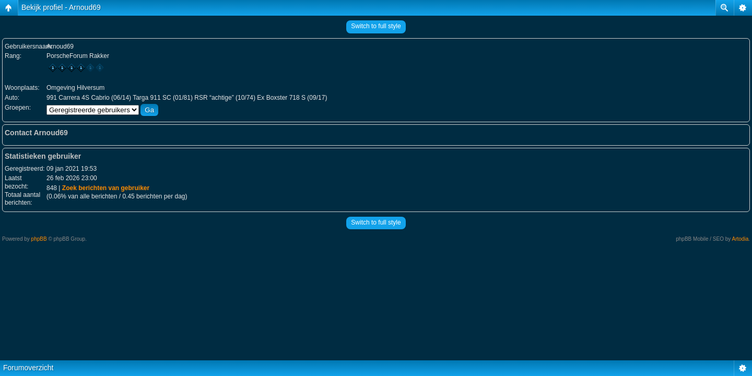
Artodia (740, 239)
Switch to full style (376, 26)
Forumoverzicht (28, 367)
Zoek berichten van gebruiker (105, 188)
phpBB (39, 239)
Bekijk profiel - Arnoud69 (61, 7)
